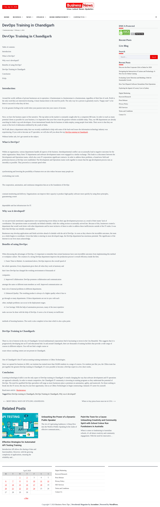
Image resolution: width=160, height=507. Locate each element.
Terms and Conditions (126, 111)
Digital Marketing (124, 93)
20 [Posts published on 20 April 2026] (6, 489)
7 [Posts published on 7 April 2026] (12, 481)
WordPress (113, 504)
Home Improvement (58, 17)
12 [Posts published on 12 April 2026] (48, 481)
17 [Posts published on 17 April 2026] (34, 485)
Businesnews (21, 390)
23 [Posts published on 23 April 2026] (27, 489)
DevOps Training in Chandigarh (46, 394)
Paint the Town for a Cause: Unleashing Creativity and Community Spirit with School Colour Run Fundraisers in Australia (99, 422)
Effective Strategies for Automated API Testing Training (18, 444)
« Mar (26, 498)
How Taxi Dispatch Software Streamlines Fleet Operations (137, 84)
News (28, 17)
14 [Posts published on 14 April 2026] (13, 485)
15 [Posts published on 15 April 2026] (20, 485)
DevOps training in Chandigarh (76, 132)
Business (17, 17)
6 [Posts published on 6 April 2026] (5, 481)
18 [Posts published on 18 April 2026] (41, 485)
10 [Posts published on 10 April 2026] (34, 481)
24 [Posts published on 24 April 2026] (34, 489)
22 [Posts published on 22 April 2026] (20, 489)
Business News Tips (62, 504)
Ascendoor (95, 504)
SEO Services (123, 107)
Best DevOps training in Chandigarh (21, 394)
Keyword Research (125, 97)
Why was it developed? (67, 394)
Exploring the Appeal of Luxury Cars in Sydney (134, 88)
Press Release (123, 100)
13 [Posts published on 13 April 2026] (6, 485)
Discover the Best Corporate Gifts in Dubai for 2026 (135, 67)
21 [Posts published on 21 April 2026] (13, 489)
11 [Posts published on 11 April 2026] (41, 481)
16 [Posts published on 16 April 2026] (27, 485)
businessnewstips (7, 30)
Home (6, 17)
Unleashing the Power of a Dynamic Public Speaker (58, 418)
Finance (40, 17)
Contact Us (79, 17)
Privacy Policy (123, 104)
